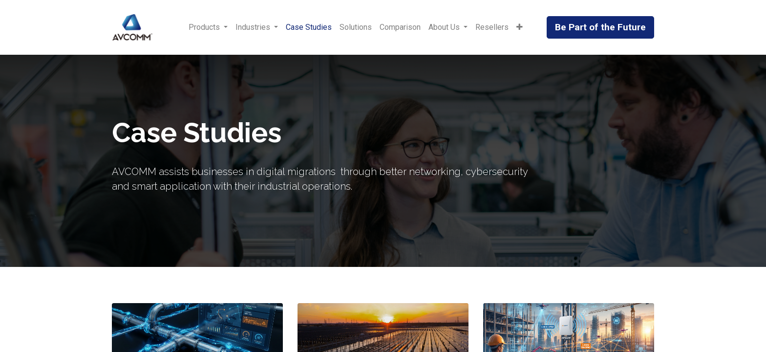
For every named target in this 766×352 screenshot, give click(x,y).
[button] (519, 27)
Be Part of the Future (600, 27)
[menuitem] (309, 27)
